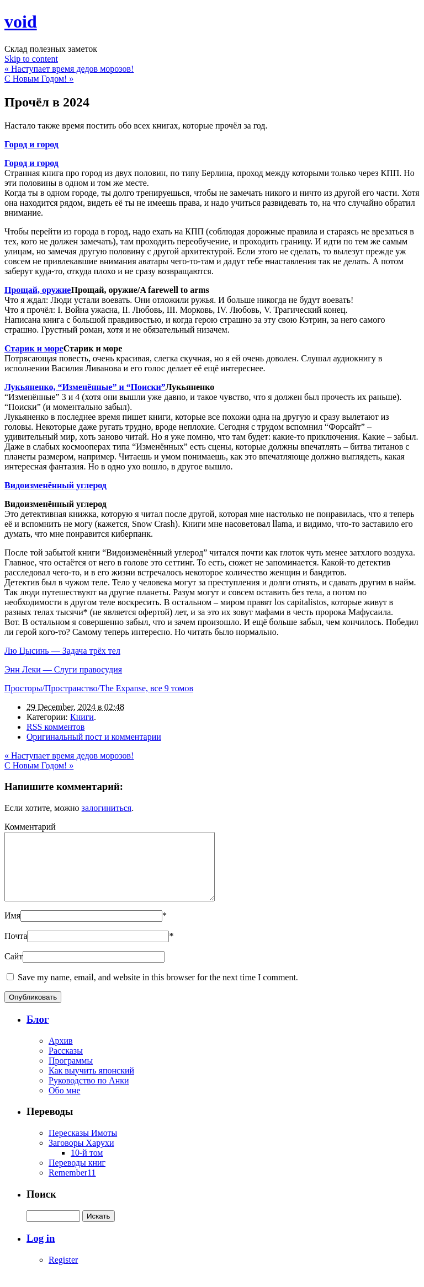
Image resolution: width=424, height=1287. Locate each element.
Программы (71, 1073)
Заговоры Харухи (81, 1156)
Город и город (31, 163)
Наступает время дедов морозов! (69, 68)
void (20, 21)
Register (63, 1273)
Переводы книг (77, 1176)
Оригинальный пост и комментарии (93, 736)
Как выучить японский (91, 1083)
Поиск (41, 1207)
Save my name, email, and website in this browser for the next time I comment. (158, 990)
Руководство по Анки (89, 1093)
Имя (12, 928)
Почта (15, 949)
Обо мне (64, 1103)
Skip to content (31, 58)
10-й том (87, 1166)
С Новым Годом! (38, 78)
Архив (61, 1054)
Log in (40, 1251)
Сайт (13, 969)
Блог (37, 1032)
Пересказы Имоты (83, 1146)
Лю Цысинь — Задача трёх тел (62, 650)
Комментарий (30, 826)
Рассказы (66, 1064)
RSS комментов (55, 726)
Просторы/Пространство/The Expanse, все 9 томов (98, 688)
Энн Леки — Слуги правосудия (63, 669)
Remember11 (72, 1185)
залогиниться (107, 808)
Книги (82, 717)
